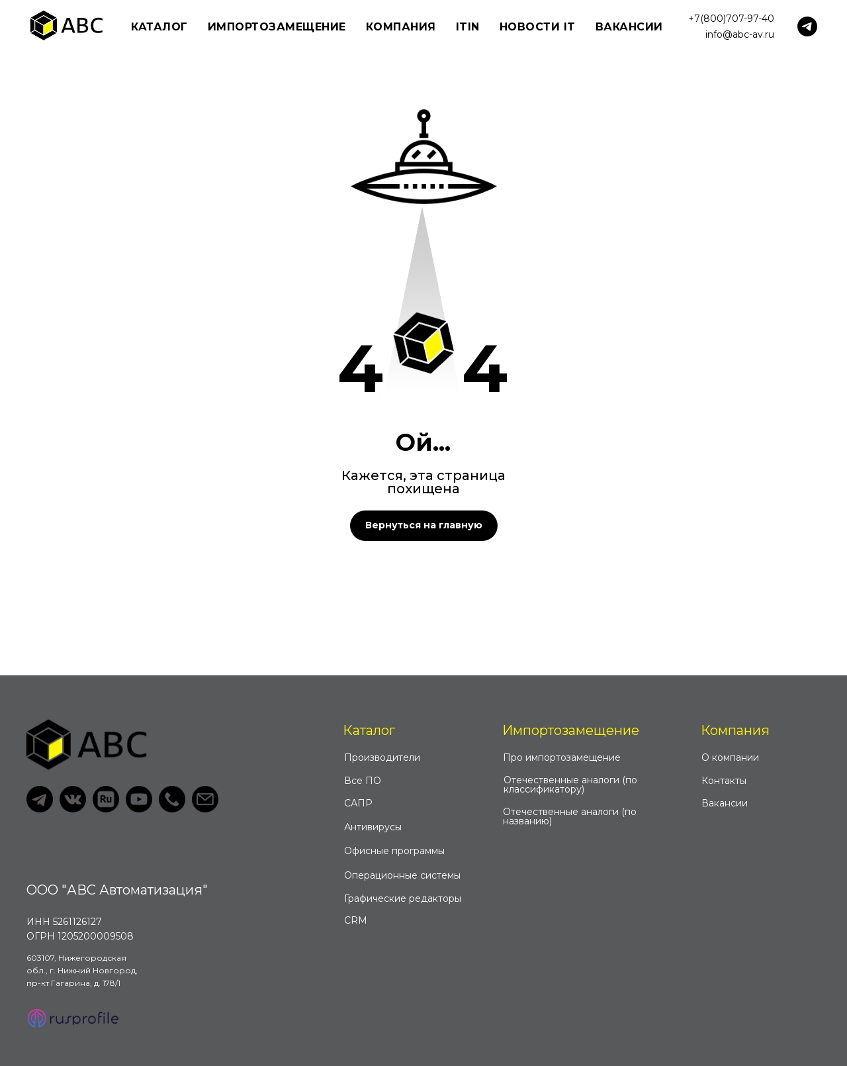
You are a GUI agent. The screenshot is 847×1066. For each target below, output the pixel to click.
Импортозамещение (570, 730)
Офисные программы (394, 851)
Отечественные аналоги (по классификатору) (570, 784)
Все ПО (362, 781)
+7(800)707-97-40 (731, 18)
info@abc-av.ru (739, 34)
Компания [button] (401, 27)
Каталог (369, 730)
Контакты (723, 781)
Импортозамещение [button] (277, 27)
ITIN (468, 27)
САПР (358, 803)
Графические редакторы (402, 898)
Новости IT (538, 27)
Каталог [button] (159, 27)
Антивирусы (373, 827)
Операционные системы (402, 875)
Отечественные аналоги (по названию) (570, 816)
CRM (355, 920)
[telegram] (807, 26)
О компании (730, 757)
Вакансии (629, 27)
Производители (382, 757)
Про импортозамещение (562, 757)
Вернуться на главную (423, 525)
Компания (735, 730)
